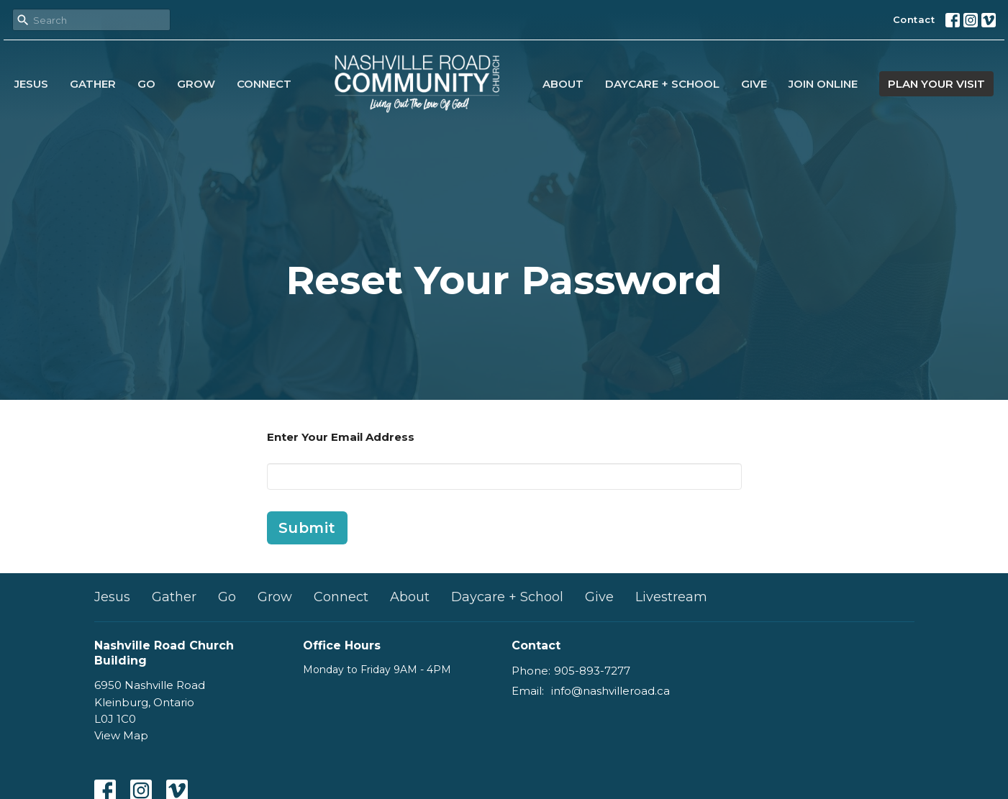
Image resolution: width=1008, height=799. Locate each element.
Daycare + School (662, 84)
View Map (121, 735)
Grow (196, 84)
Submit (307, 528)
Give (754, 84)
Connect (264, 84)
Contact (914, 19)
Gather (93, 84)
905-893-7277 (592, 670)
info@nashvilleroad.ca (610, 691)
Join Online (823, 84)
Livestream (671, 597)
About (563, 84)
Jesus (31, 84)
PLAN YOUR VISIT (936, 84)
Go (146, 84)
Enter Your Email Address (340, 437)
